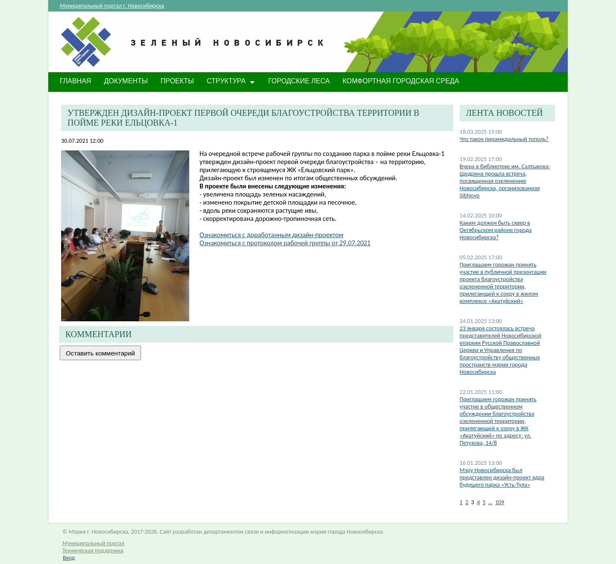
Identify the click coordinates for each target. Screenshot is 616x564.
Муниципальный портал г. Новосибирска (112, 5)
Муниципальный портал (93, 543)
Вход (69, 557)
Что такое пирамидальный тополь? (504, 139)
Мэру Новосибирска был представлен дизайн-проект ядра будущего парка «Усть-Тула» (502, 477)
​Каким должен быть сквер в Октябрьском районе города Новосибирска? (496, 230)
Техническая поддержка (92, 550)
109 (499, 502)
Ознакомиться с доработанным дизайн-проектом (271, 235)
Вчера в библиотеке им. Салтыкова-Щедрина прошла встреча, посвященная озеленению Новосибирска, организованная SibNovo (505, 181)
